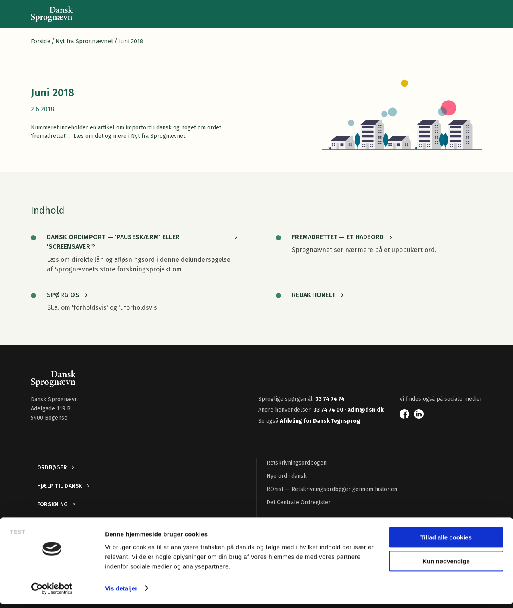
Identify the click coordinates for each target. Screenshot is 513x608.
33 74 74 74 (330, 399)
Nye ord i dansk (287, 476)
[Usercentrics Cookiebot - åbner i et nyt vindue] (52, 592)
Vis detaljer (121, 592)
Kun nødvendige (446, 565)
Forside (40, 41)
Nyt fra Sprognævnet (84, 41)
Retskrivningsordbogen (297, 462)
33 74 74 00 (329, 409)
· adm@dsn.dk (364, 409)
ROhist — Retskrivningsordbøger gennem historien (332, 489)
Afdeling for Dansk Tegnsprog (320, 421)
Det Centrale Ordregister (299, 502)
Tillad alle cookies (446, 541)
